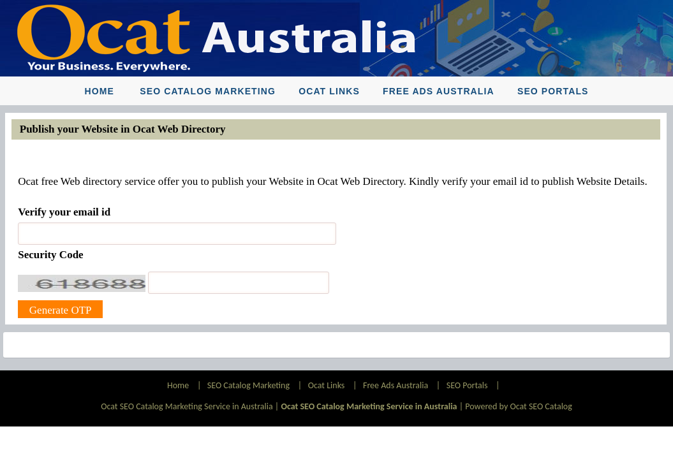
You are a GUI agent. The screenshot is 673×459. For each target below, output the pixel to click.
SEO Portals (553, 91)
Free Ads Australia (438, 91)
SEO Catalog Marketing (208, 91)
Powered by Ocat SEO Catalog (518, 406)
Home (99, 91)
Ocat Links (329, 91)
